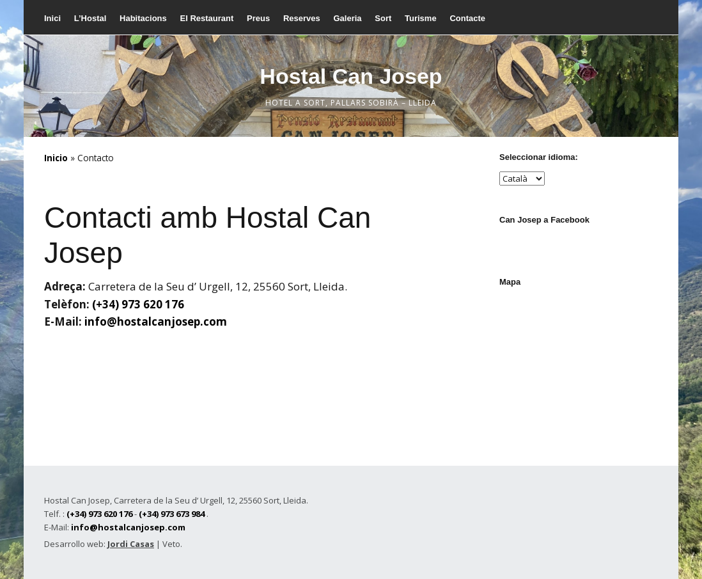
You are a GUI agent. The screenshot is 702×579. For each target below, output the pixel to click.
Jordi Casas (130, 544)
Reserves (301, 18)
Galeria (347, 18)
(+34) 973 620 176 (138, 304)
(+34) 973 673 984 (172, 514)
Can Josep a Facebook (544, 220)
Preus (258, 18)
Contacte (467, 18)
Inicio (56, 158)
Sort (383, 18)
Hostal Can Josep (351, 76)
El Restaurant (206, 18)
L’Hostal (90, 18)
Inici (52, 18)
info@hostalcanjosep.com (155, 321)
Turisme (421, 18)
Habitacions (143, 18)
